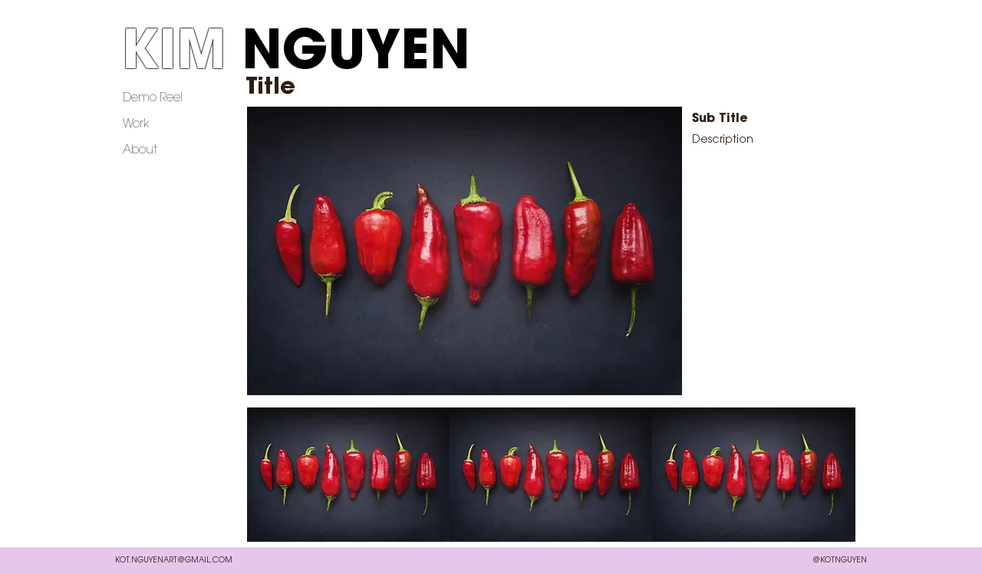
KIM (173, 55)
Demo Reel (153, 98)
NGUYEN (356, 55)
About (140, 150)
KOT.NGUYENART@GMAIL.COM (173, 561)
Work (136, 124)
